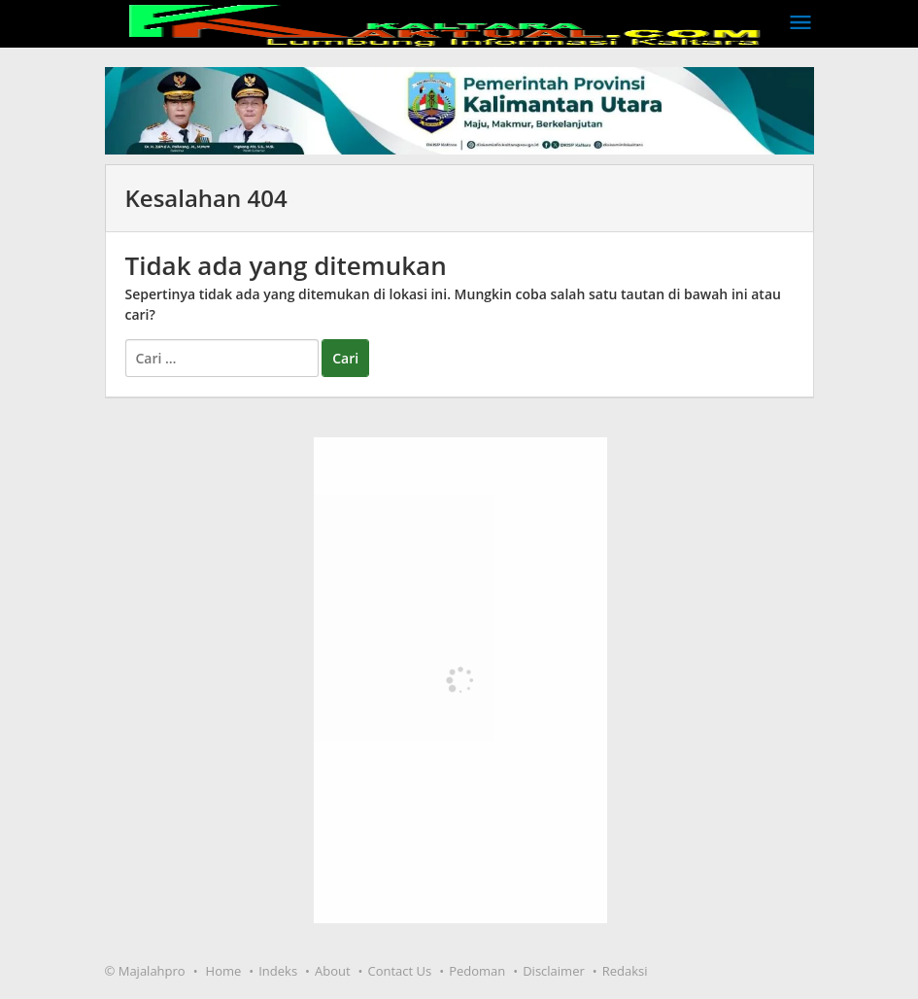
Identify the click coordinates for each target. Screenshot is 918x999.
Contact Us (400, 971)
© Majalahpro (145, 971)
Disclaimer (554, 971)
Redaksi (625, 971)
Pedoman (477, 971)
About (333, 971)
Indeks (277, 971)
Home (224, 971)
